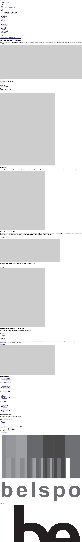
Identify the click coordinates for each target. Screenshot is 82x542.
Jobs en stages (4, 409)
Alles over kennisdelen (3, 401)
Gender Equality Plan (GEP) (6, 410)
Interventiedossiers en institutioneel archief (8, 397)
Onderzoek (3, 17)
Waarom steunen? (4, 407)
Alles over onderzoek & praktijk (5, 391)
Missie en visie (4, 404)
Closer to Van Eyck (5, 31)
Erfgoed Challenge (5, 15)
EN (2, 10)
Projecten (3, 385)
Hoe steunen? (4, 19)
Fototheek (3, 395)
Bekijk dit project (2, 344)
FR (2, 9)
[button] (1, 22)
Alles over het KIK (3, 412)
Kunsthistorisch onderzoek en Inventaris (8, 380)
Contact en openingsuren (5, 2)
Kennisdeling (4, 26)
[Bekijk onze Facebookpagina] (3, 421)
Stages (3, 399)
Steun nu (3, 20)
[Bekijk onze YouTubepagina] (3, 424)
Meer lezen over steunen (3, 332)
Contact (3, 411)
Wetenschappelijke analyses (6, 379)
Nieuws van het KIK (5, 405)
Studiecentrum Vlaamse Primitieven (7, 389)
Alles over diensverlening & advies (5, 382)
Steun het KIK (4, 406)
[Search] (4, 7)
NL (2, 8)
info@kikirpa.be (4, 432)
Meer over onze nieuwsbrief (4, 417)
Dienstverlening (4, 16)
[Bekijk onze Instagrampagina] (3, 422)
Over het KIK (4, 27)
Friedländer (4, 4)
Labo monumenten (3, 85)
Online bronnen (4, 398)
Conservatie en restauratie (6, 378)
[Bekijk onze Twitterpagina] (3, 423)
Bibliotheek (4, 396)
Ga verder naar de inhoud (4, 0)
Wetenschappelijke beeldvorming (5, 86)
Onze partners (2, 267)
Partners (3, 408)
